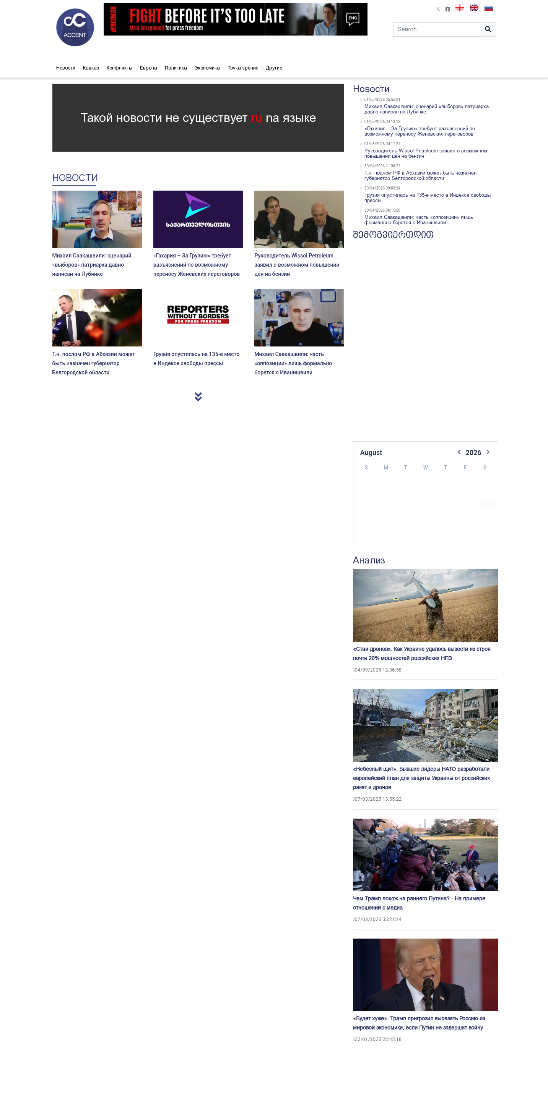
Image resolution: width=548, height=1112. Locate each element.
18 (406, 518)
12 (426, 505)
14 (465, 505)
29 (485, 530)
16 (366, 518)
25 (406, 530)
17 (386, 518)
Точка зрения (243, 68)
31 (386, 542)
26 (426, 530)
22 (485, 518)
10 (386, 505)
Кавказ (91, 68)
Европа (148, 68)
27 (445, 530)
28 (465, 530)
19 (426, 518)
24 (386, 530)
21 (465, 518)
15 (485, 505)
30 (366, 542)
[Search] (436, 29)
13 (445, 505)
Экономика (207, 68)
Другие (274, 68)
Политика (176, 68)
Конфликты (119, 68)
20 (445, 518)
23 (366, 530)
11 (406, 505)
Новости (65, 68)
